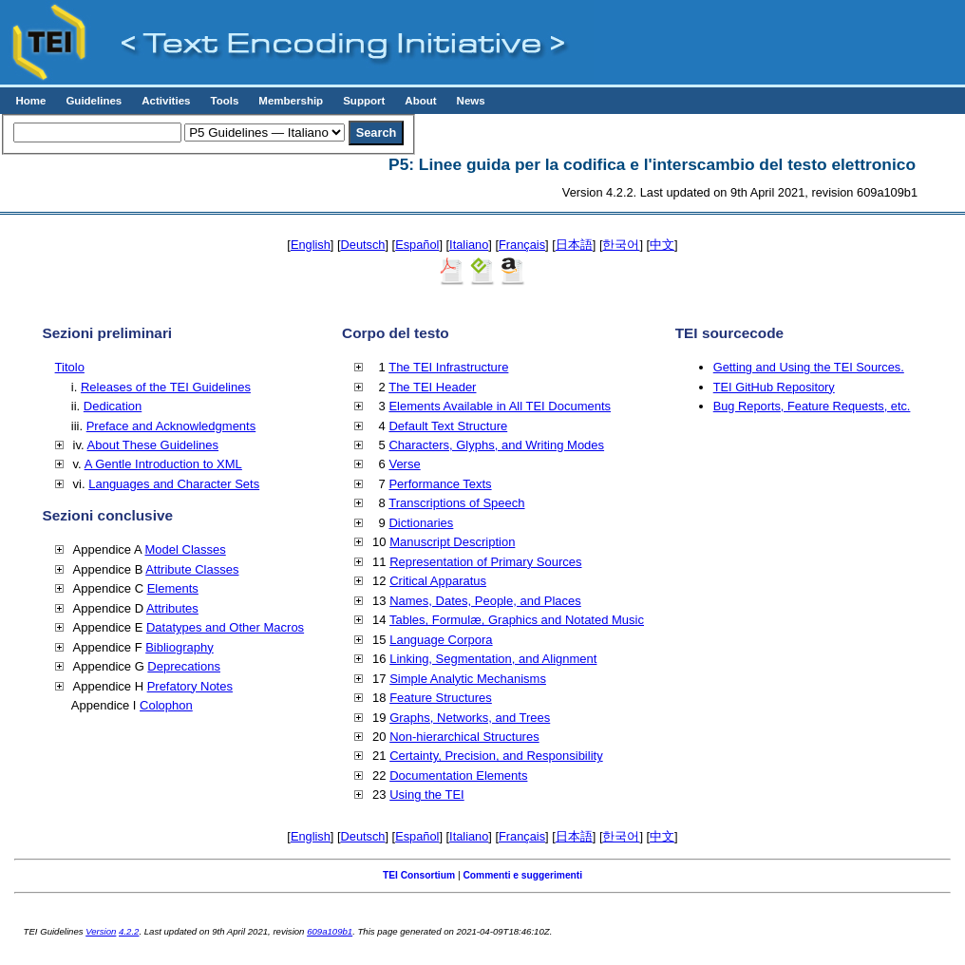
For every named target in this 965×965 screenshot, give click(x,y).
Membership (290, 100)
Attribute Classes (191, 569)
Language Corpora (440, 640)
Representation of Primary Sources (485, 562)
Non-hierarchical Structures (464, 736)
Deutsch (363, 244)
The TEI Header (432, 387)
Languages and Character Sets (173, 484)
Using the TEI (426, 794)
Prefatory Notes (190, 686)
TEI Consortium (419, 875)
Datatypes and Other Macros (225, 627)
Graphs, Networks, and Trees (469, 717)
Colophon (166, 705)
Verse (404, 464)
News (471, 100)
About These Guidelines (153, 445)
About (420, 100)
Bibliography (179, 647)
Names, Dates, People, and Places (485, 601)
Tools (224, 100)
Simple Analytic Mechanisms (467, 679)
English (311, 244)
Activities (166, 100)
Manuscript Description (452, 542)
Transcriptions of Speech (456, 503)
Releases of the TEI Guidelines (166, 387)
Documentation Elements (458, 775)
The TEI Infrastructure (448, 367)
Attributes (172, 608)
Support (364, 100)
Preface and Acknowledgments (171, 426)
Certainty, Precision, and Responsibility (495, 755)
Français (522, 244)
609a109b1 (329, 931)
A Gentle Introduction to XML (163, 464)
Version (100, 931)
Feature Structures (440, 698)
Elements (173, 588)
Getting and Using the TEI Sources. (808, 367)
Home (30, 100)
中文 (662, 244)
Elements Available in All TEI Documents (499, 406)
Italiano (468, 244)
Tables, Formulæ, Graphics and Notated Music (516, 620)
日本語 (574, 244)
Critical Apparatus (437, 581)
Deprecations (183, 666)
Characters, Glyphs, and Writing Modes (496, 445)
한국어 (620, 244)
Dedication (113, 406)
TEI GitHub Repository (774, 387)
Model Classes (184, 549)
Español (417, 244)
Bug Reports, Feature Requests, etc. (812, 406)
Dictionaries (420, 523)
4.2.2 (129, 931)
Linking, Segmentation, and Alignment (492, 659)
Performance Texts (439, 484)
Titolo (70, 367)
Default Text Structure (447, 426)
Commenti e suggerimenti (522, 875)
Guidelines (94, 100)
